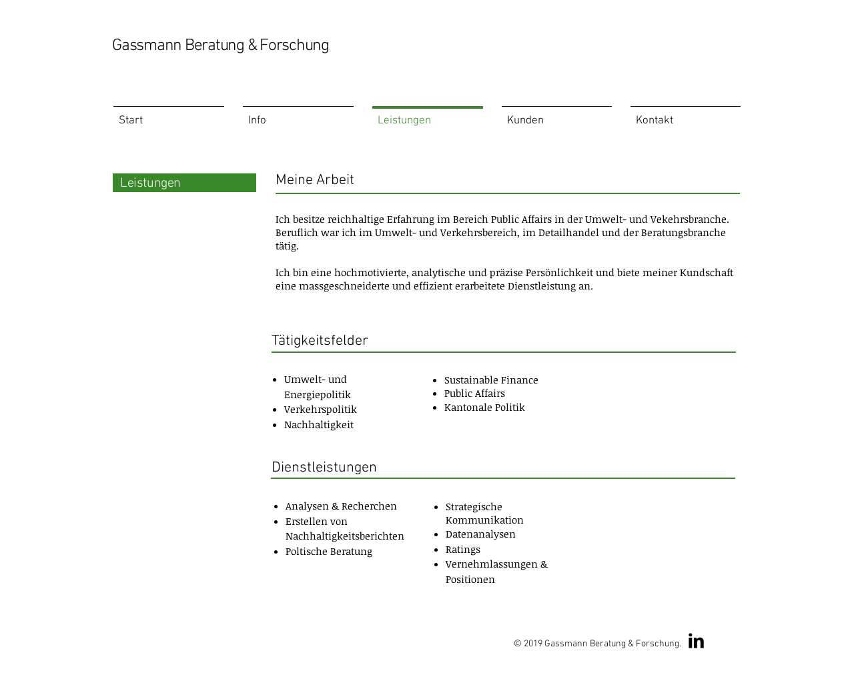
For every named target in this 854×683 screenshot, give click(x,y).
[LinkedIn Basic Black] (696, 640)
